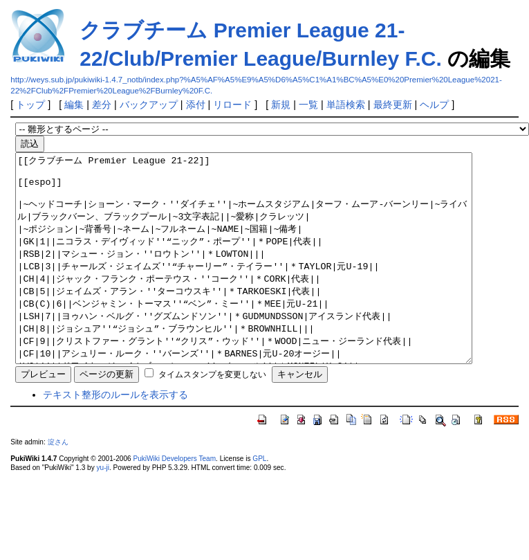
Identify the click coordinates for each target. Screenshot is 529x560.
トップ (30, 104)
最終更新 (392, 104)
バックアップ (149, 104)
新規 (280, 104)
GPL (259, 500)
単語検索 (345, 104)
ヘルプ (434, 104)
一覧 (308, 104)
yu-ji (103, 509)
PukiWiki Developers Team (174, 500)
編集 (74, 104)
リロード (232, 104)
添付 (195, 104)
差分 (101, 104)
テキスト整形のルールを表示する (115, 436)
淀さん (58, 483)
